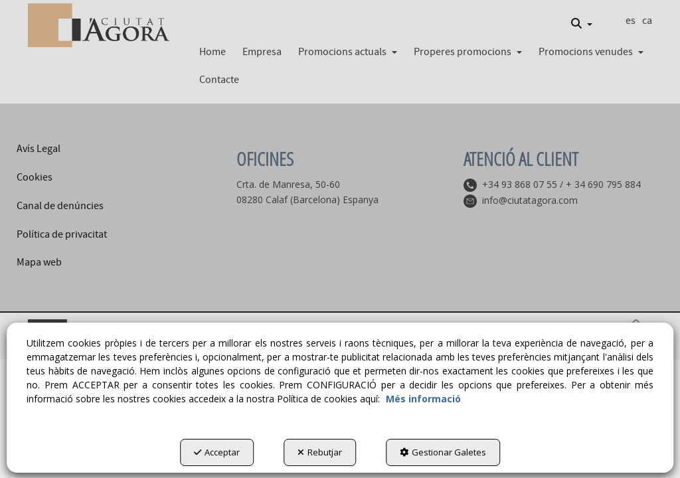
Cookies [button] (34, 177)
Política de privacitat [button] (62, 234)
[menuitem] (581, 24)
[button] (98, 25)
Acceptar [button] (217, 452)
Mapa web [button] (39, 262)
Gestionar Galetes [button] (443, 452)
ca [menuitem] (647, 20)
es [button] (631, 20)
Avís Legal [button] (38, 148)
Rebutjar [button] (320, 452)
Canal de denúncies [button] (60, 205)
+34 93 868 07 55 (519, 184)
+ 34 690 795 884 (603, 184)
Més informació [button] (423, 398)
